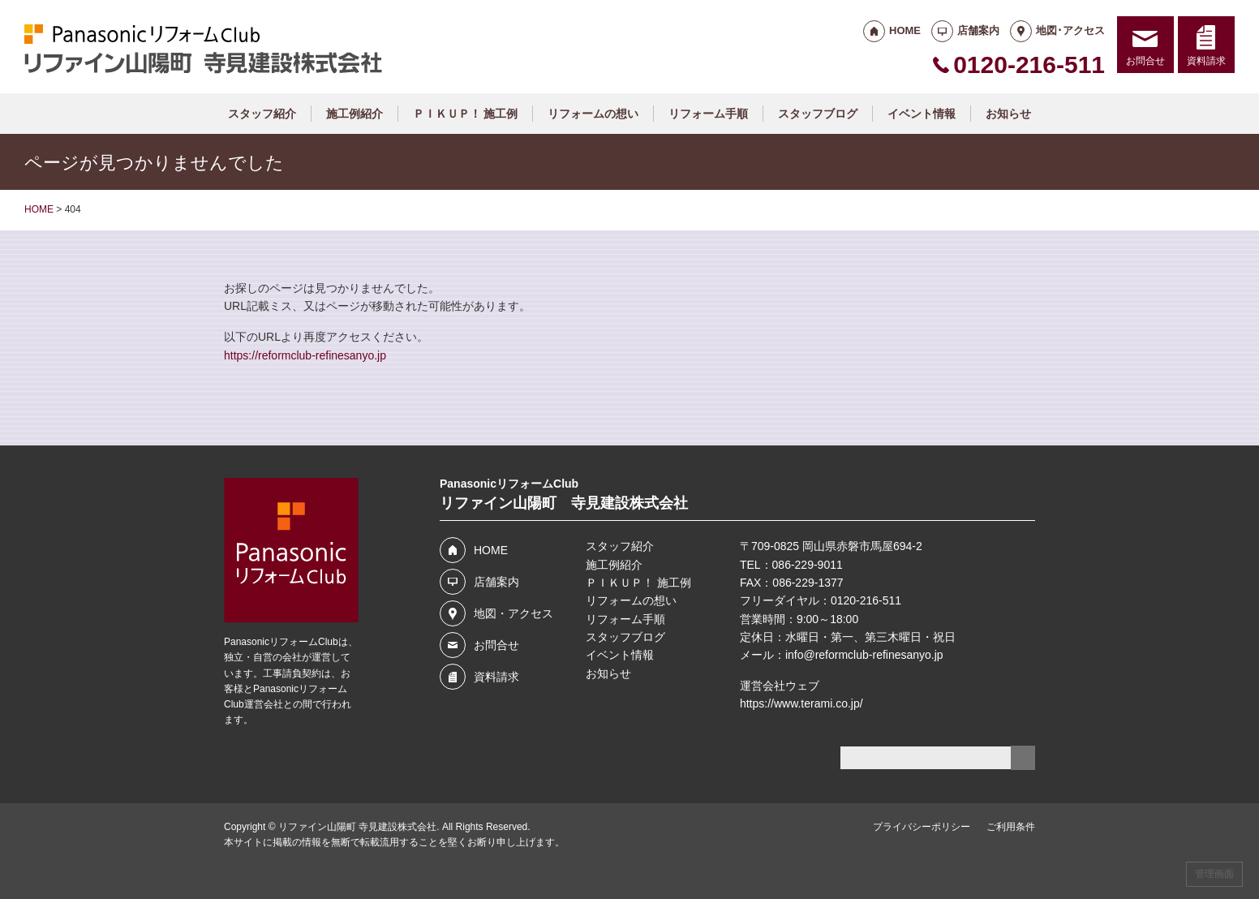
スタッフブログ (817, 113)
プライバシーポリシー (921, 826)
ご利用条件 (1010, 826)
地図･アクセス (1070, 30)
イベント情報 (921, 113)
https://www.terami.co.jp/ (801, 703)
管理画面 (1214, 874)
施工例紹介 (354, 113)
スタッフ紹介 (262, 113)
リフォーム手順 (708, 113)
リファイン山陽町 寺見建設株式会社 (357, 826)
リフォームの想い (593, 113)
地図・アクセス (513, 613)
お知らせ (1008, 113)
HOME (905, 30)
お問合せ (1145, 61)
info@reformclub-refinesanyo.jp (864, 654)
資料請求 (1206, 61)
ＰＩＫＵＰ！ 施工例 (465, 113)
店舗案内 (978, 30)
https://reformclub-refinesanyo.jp (305, 355)
